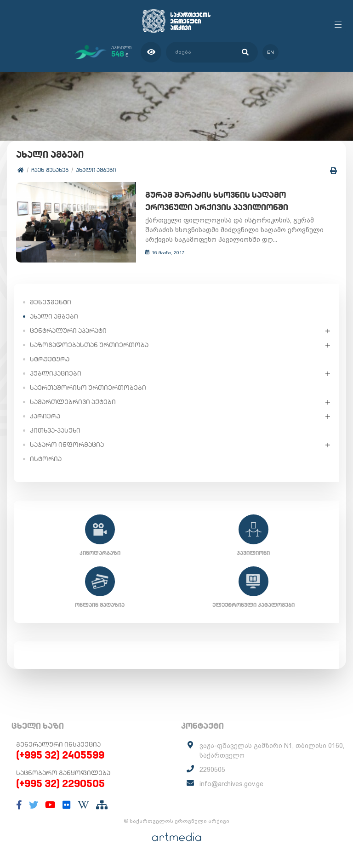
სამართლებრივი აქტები (73, 402)
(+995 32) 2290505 (60, 783)
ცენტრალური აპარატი (68, 331)
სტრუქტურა (49, 359)
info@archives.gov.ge (231, 784)
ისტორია (46, 459)
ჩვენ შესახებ (49, 169)
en (270, 52)
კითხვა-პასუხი (55, 431)
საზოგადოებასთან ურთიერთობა (89, 345)
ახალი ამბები (96, 169)
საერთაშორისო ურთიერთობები (88, 388)
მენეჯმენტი (50, 302)
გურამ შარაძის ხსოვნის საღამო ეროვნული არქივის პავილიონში (235, 201)
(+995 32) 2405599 (60, 755)
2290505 (212, 770)
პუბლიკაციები (55, 374)
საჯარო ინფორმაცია (67, 445)
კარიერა (45, 416)
